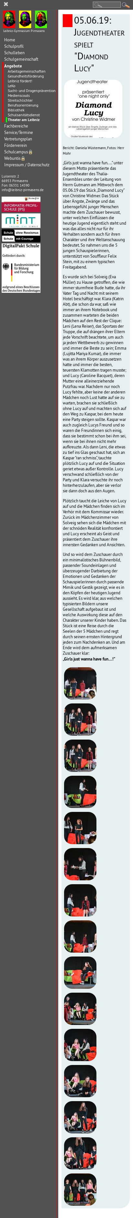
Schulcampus (18, 152)
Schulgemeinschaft (21, 59)
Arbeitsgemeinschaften (27, 71)
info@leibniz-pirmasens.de (23, 190)
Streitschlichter (20, 100)
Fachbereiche (16, 126)
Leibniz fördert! (20, 80)
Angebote (13, 66)
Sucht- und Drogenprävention (32, 90)
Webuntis (15, 158)
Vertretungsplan (18, 139)
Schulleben (14, 53)
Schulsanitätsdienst (24, 114)
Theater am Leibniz (24, 119)
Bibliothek (16, 109)
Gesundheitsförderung (26, 76)
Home (9, 40)
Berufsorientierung (23, 105)
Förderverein (15, 145)
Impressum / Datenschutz (27, 165)
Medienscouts (19, 95)
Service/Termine (18, 132)
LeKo (11, 85)
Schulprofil (14, 46)
